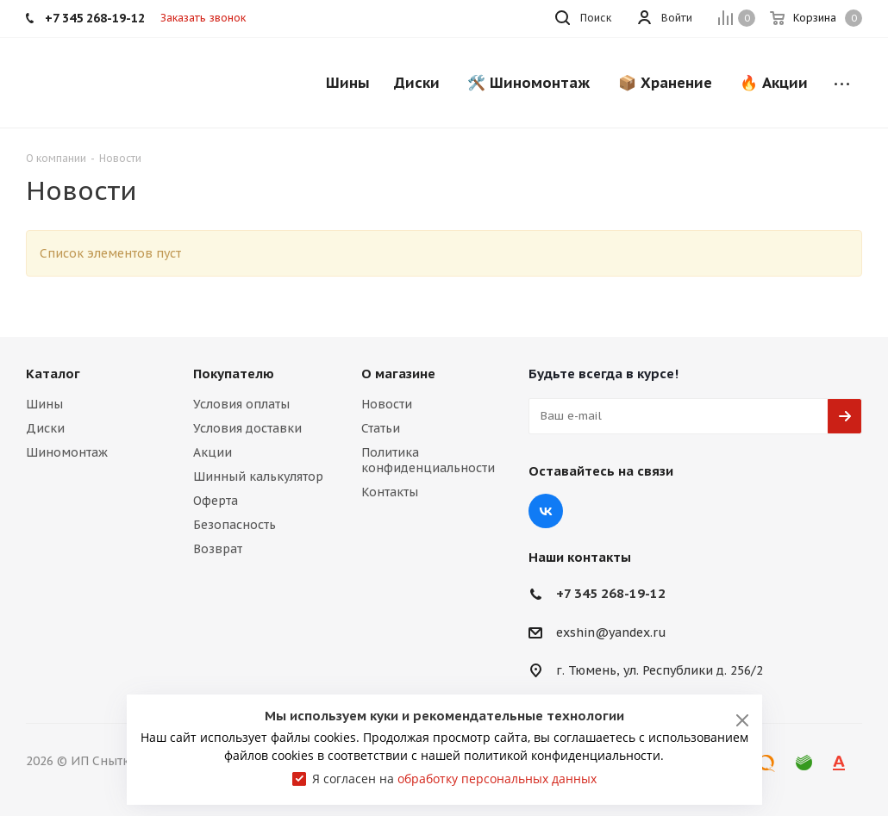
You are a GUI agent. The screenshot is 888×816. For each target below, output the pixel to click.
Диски (45, 428)
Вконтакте (545, 511)
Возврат (217, 549)
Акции (212, 452)
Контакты (389, 492)
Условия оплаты (241, 404)
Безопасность (234, 525)
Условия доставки (247, 428)
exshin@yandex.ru (611, 632)
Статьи (380, 428)
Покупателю (233, 373)
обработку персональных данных (497, 778)
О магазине (398, 373)
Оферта (215, 500)
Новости (386, 404)
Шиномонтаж (67, 452)
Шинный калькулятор (258, 476)
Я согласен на (454, 778)
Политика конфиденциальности (428, 460)
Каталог (53, 373)
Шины (44, 404)
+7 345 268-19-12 (611, 593)
